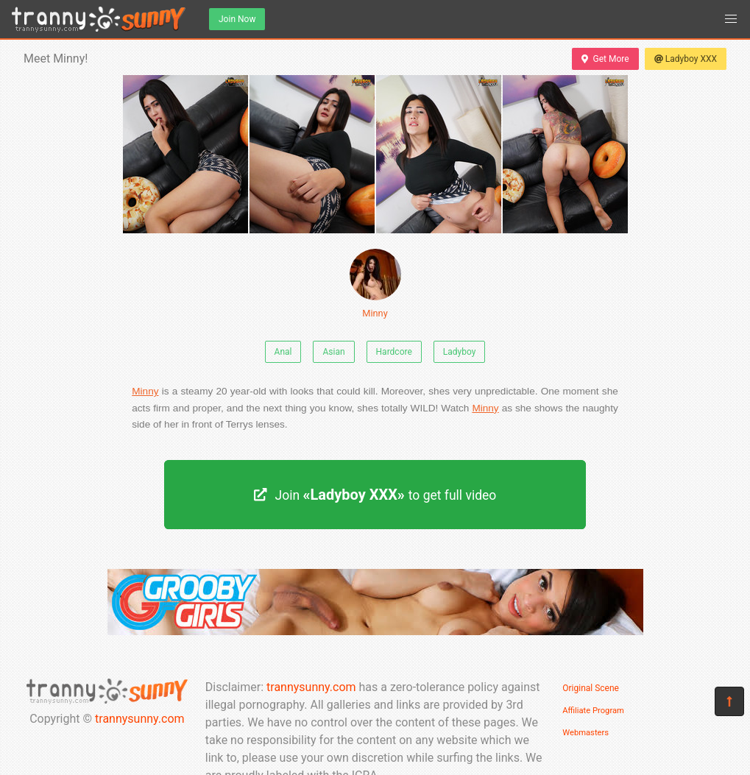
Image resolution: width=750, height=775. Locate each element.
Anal (283, 352)
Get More (605, 59)
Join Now (237, 19)
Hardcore (394, 352)
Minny (375, 284)
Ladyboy (459, 352)
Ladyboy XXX (685, 59)
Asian (333, 352)
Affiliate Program (593, 710)
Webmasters (585, 732)
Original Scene (590, 688)
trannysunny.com (140, 719)
